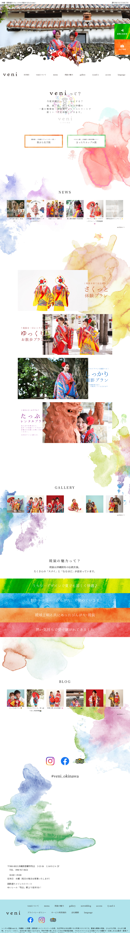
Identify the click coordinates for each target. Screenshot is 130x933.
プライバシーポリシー (36, 912)
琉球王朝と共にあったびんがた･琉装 (65, 615)
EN (115, 2)
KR (124, 2)
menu (55, 75)
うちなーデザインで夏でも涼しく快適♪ (65, 586)
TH (127, 2)
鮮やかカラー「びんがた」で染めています (65, 600)
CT (121, 2)
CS (118, 2)
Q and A (95, 75)
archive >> (121, 227)
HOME (26, 75)
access (108, 75)
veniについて (41, 75)
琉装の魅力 (69, 75)
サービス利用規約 (58, 912)
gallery (82, 75)
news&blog (86, 905)
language (121, 75)
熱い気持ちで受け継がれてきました (65, 630)
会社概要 (75, 912)
